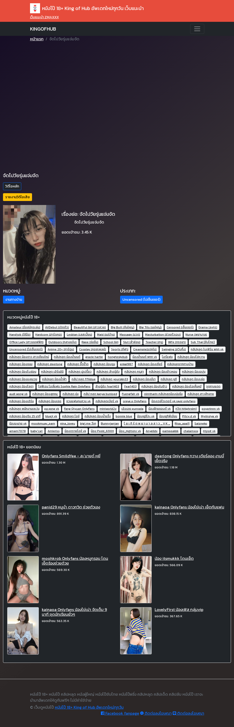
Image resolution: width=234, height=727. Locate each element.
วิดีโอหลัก (12, 186)
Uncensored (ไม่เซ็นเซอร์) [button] (141, 299)
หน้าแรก (37, 39)
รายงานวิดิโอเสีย (17, 197)
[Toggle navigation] (197, 29)
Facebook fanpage (120, 713)
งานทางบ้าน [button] (13, 299)
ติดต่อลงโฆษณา (156, 713)
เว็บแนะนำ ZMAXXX (44, 17)
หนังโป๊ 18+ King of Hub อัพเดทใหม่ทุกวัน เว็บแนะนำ (87, 8)
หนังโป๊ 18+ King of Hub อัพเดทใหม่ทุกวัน (89, 707)
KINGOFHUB (43, 29)
